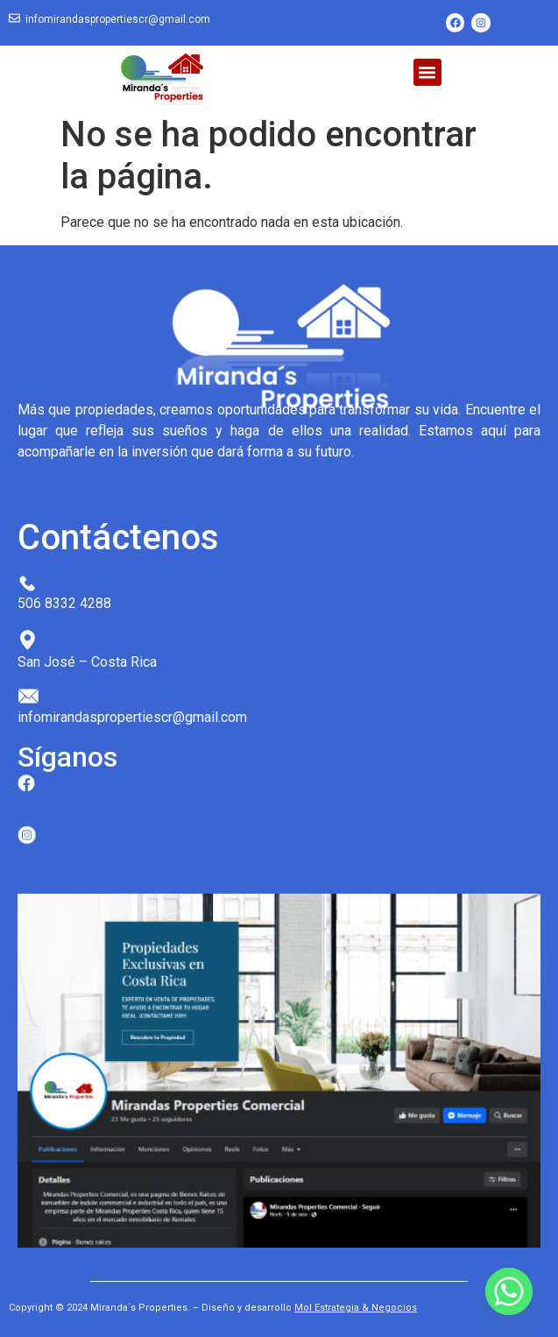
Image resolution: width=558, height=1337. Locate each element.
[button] (427, 73)
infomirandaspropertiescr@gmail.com (117, 19)
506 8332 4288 (64, 603)
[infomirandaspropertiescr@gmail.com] (14, 18)
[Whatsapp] (509, 1291)
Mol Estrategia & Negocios (355, 1307)
